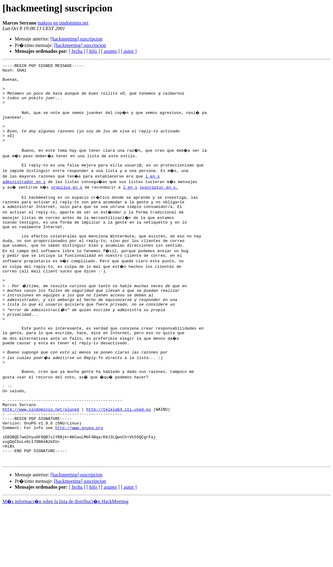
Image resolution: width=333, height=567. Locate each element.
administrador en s (23, 199)
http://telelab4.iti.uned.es (118, 459)
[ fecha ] (77, 51)
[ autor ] (129, 51)
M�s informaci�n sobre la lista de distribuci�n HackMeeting (65, 561)
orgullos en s (68, 204)
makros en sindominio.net (62, 22)
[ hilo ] (93, 51)
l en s (153, 193)
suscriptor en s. (160, 204)
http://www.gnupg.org (79, 481)
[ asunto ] (110, 51)
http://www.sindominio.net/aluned (40, 459)
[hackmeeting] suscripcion (76, 38)
